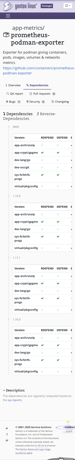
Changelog (60, 101)
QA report (14, 93)
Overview (13, 85)
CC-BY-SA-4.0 (41, 445)
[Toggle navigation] (8, 15)
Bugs (13, 101)
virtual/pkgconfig (26, 186)
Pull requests (43, 93)
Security (36, 101)
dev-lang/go (22, 160)
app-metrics (27, 27)
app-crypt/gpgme (26, 152)
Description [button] (15, 390)
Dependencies (37, 85)
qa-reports (15, 400)
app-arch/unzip (24, 145)
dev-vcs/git (21, 167)
